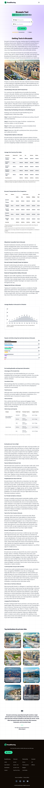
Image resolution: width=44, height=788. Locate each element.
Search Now (22, 28)
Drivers (23, 762)
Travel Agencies (25, 764)
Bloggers (24, 767)
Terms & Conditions (18, 777)
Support (8, 752)
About (5, 762)
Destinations (6, 767)
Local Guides (24, 770)
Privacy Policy (26, 777)
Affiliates (33, 764)
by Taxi (14, 762)
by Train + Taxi (16, 767)
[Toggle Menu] (39, 2)
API (32, 762)
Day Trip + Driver (16, 770)
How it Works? (7, 764)
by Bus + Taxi (15, 764)
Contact (5, 770)
